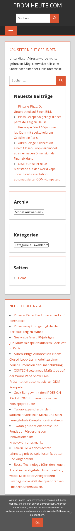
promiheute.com (37, 5)
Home (22, 278)
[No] (70, 513)
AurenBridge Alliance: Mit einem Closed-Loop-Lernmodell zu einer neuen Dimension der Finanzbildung (36, 359)
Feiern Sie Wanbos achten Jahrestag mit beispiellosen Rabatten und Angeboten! (36, 453)
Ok (37, 522)
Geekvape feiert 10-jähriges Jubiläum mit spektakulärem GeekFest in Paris (35, 132)
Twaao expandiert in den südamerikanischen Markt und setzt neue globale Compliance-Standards (36, 415)
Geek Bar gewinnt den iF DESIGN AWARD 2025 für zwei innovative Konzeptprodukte (35, 398)
